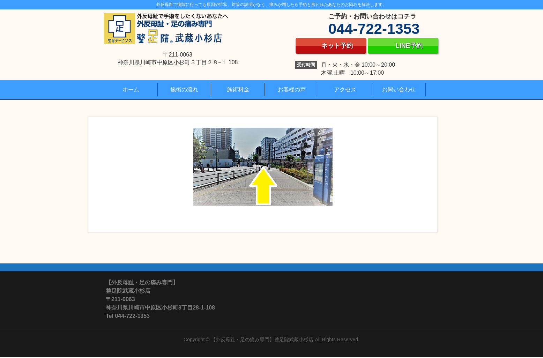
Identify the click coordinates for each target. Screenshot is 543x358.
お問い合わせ (399, 89)
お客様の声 (292, 89)
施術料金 (238, 89)
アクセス (345, 89)
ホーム (130, 89)
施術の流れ (184, 89)
